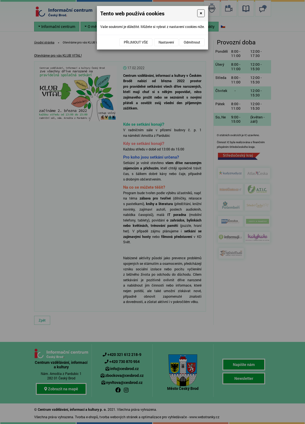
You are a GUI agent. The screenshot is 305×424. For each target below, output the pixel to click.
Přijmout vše (136, 42)
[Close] (201, 13)
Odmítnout (192, 42)
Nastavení (166, 42)
